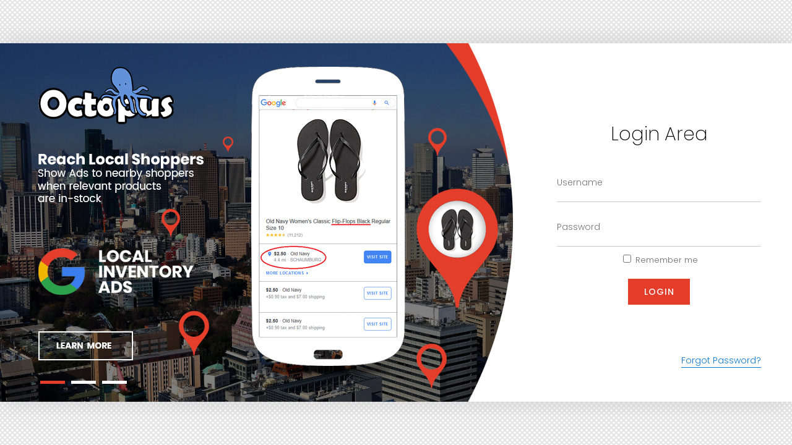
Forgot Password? (721, 360)
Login (659, 292)
